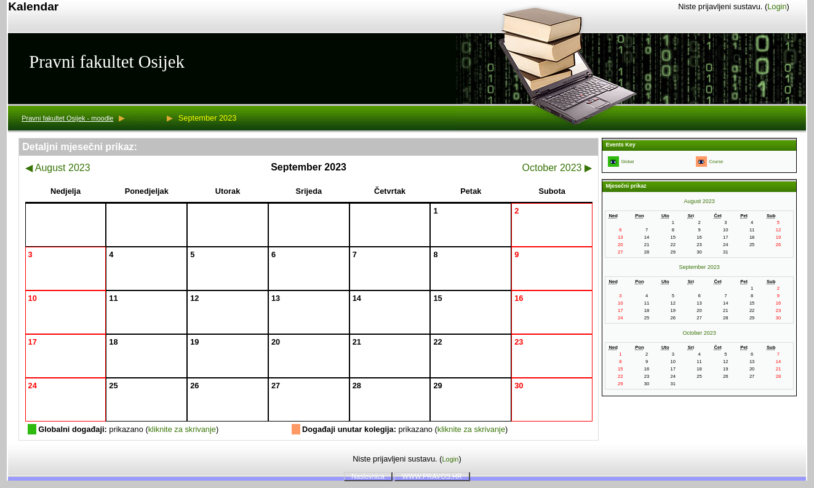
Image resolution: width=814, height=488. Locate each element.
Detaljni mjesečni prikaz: (79, 147)
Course (716, 161)
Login (776, 6)
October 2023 (557, 167)
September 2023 (699, 267)
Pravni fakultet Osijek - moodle (67, 118)
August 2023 (57, 167)
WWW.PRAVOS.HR (432, 476)
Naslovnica (368, 476)
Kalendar (145, 117)
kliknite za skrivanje (182, 429)
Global (627, 161)
